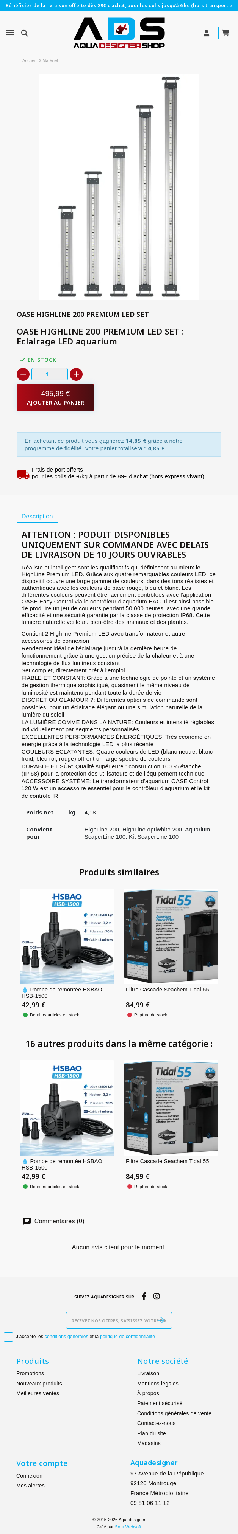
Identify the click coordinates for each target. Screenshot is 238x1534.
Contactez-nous (156, 1423)
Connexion (29, 1476)
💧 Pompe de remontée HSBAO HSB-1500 (62, 992)
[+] (76, 374)
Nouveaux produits (39, 1383)
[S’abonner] (161, 1320)
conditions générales (66, 1336)
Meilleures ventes (37, 1393)
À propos (148, 1393)
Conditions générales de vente (174, 1413)
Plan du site (151, 1433)
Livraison (148, 1373)
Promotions (30, 1373)
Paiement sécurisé (159, 1403)
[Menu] (10, 33)
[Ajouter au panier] (55, 397)
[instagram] (157, 1296)
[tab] (37, 516)
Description (37, 516)
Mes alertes (30, 1486)
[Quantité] (49, 374)
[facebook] (144, 1296)
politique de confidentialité (127, 1336)
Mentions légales (157, 1383)
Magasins (149, 1443)
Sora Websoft (128, 1527)
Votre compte (41, 1463)
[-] (23, 374)
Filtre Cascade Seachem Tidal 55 (167, 989)
